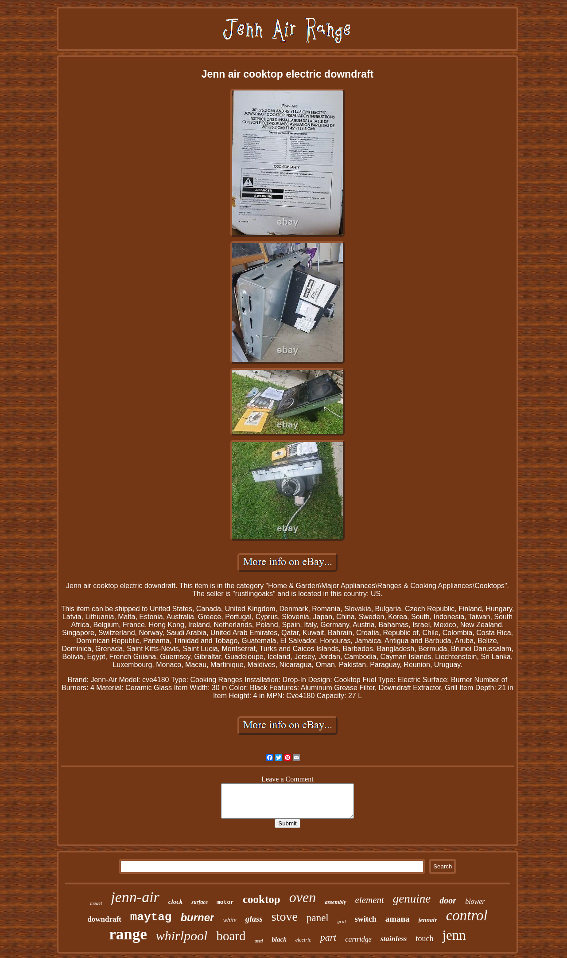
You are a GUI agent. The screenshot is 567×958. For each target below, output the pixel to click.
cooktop (261, 899)
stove (285, 916)
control (467, 915)
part (328, 937)
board (230, 936)
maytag (151, 917)
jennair (428, 920)
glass (254, 918)
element (369, 900)
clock (175, 901)
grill (342, 921)
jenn (454, 935)
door (447, 900)
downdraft (104, 919)
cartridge (358, 939)
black (279, 939)
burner (197, 917)
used (258, 940)
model (96, 903)
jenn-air (135, 897)
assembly (335, 902)
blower (475, 901)
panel (318, 917)
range (128, 934)
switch (366, 919)
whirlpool (182, 935)
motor (225, 902)
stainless (394, 938)
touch (424, 938)
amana (397, 918)
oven (302, 897)
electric (303, 940)
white (229, 920)
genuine (412, 898)
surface (199, 902)
